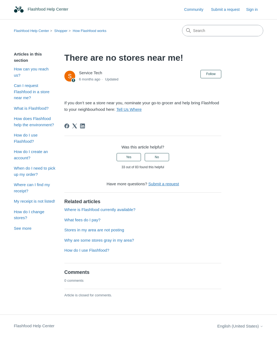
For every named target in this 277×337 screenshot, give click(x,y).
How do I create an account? (31, 154)
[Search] (222, 30)
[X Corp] (74, 126)
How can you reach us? (31, 72)
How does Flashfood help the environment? (34, 121)
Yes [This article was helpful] (128, 157)
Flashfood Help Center (31, 31)
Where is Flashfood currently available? (100, 209)
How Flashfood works (89, 31)
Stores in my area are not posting (94, 230)
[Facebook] (66, 126)
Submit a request (225, 9)
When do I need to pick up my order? (34, 171)
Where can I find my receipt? (32, 187)
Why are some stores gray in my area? (99, 240)
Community (193, 9)
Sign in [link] (252, 9)
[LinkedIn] (82, 126)
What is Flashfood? (31, 108)
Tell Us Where (128, 109)
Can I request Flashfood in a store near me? (32, 91)
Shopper (60, 31)
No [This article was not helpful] (157, 157)
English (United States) (240, 326)
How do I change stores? (29, 214)
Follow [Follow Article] (211, 74)
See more (22, 228)
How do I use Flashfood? (26, 138)
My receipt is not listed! (34, 201)
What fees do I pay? (82, 220)
